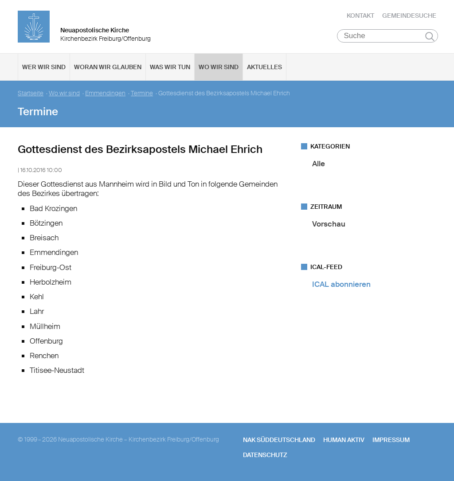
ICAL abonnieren (341, 284)
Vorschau (328, 224)
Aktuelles (264, 67)
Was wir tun (170, 67)
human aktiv (343, 440)
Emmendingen (105, 93)
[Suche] (387, 36)
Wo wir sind (219, 67)
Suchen (429, 36)
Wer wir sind (44, 67)
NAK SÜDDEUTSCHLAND (279, 440)
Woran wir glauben (107, 67)
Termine (142, 93)
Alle (318, 163)
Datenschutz (265, 455)
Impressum (391, 440)
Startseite (30, 93)
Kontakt (360, 16)
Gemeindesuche (409, 16)
